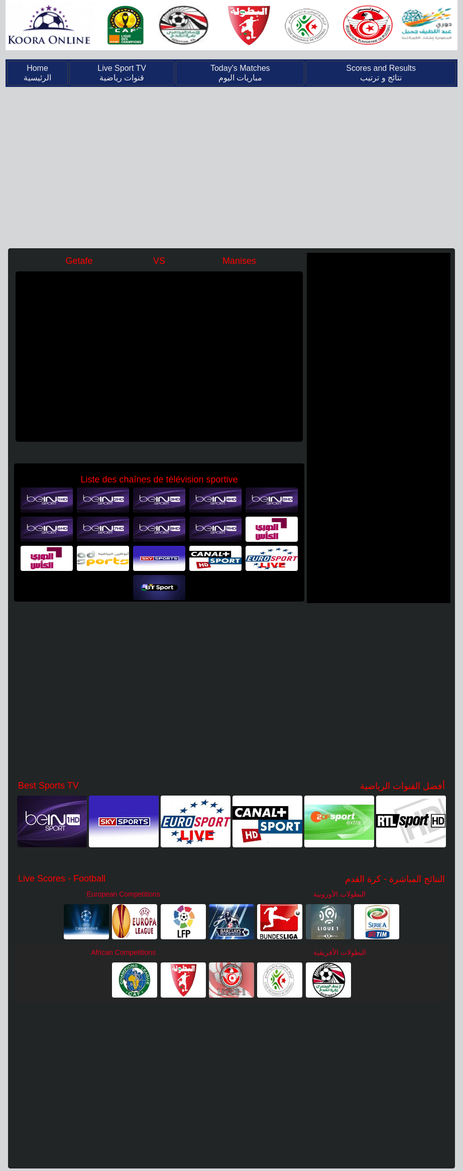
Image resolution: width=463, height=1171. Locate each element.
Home (37, 73)
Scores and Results (381, 73)
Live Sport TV (121, 73)
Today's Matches (240, 73)
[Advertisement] (231, 166)
